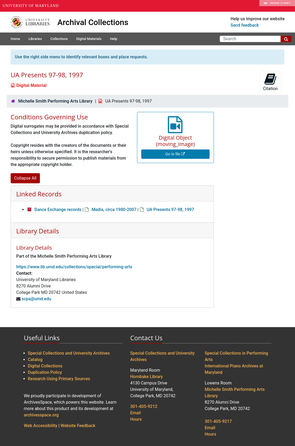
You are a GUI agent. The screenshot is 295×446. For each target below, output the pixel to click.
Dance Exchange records (57, 209)
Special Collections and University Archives (69, 353)
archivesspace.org (41, 414)
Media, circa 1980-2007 (114, 209)
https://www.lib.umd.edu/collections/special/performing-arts (74, 266)
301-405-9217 (218, 421)
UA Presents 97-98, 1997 (170, 209)
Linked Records (38, 193)
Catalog (35, 359)
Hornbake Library (146, 376)
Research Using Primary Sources (59, 378)
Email (135, 412)
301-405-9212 (143, 406)
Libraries (35, 39)
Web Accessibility (40, 425)
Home (15, 39)
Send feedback (245, 25)
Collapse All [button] (25, 178)
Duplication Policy (45, 372)
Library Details (37, 230)
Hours (136, 419)
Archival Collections (92, 22)
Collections (59, 39)
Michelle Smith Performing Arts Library (55, 101)
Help (113, 39)
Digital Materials (89, 39)
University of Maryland (31, 6)
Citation (270, 82)
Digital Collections (45, 365)
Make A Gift (277, 6)
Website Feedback (78, 425)
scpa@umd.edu (36, 298)
